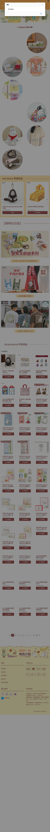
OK (41, 14)
